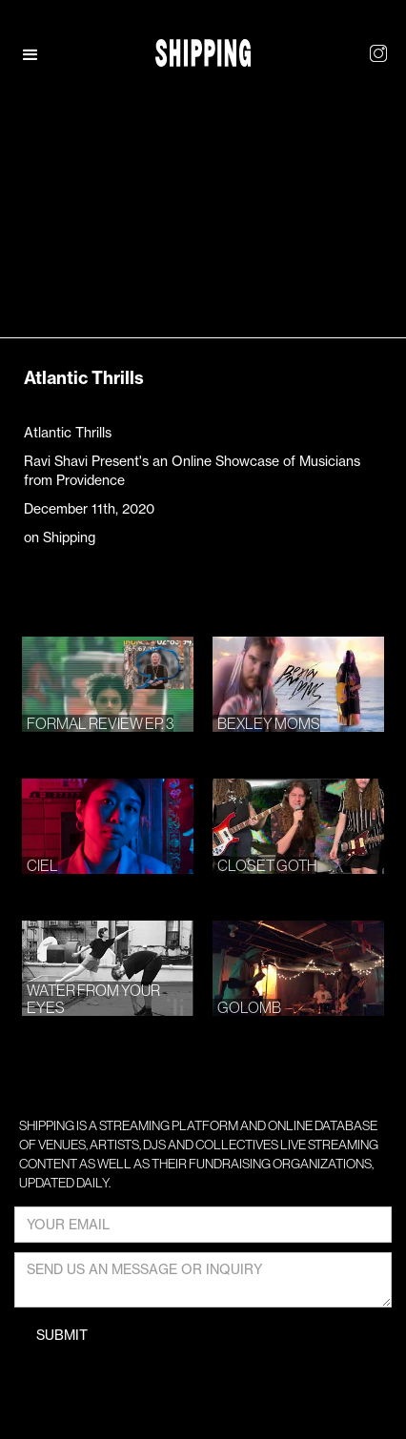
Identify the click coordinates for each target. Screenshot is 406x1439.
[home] (203, 53)
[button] (40, 55)
